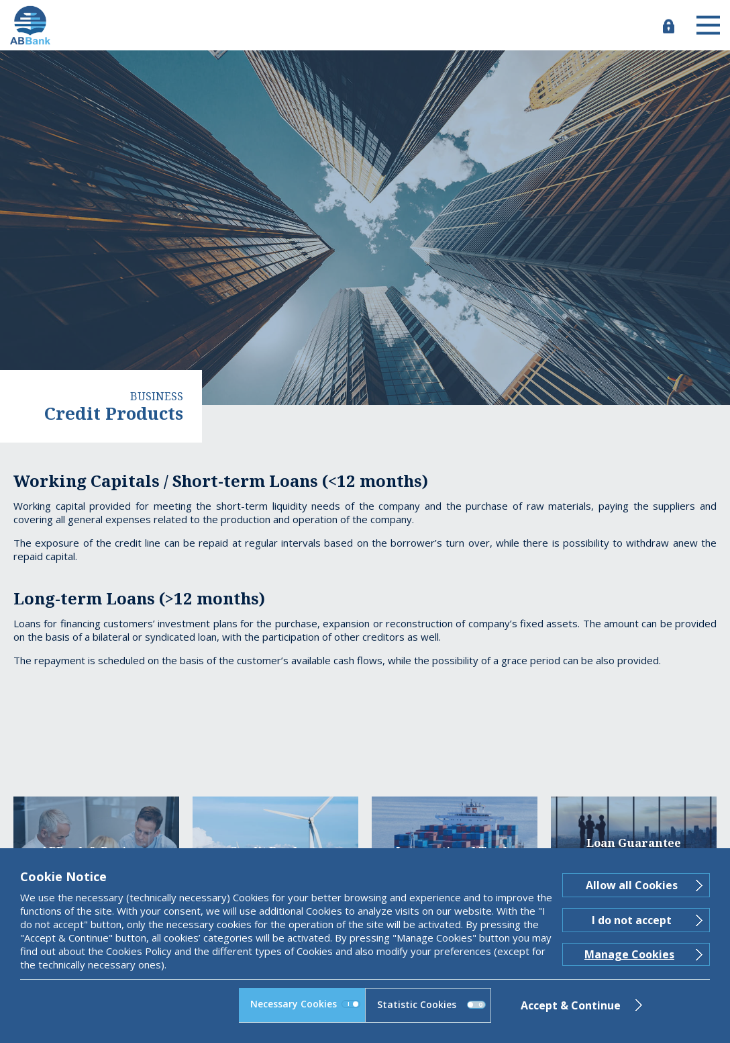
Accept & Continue (571, 1005)
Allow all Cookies (632, 885)
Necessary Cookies (305, 1003)
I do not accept (632, 920)
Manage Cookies (629, 954)
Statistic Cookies (431, 1004)
